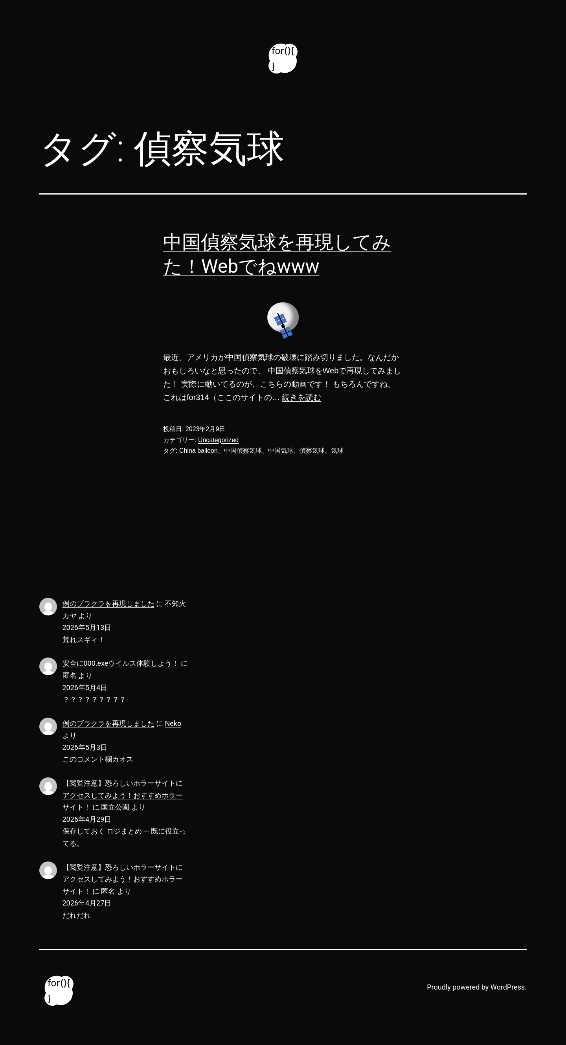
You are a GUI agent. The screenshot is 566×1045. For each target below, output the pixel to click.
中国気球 (280, 450)
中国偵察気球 (243, 450)
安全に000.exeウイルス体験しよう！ (120, 663)
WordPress (508, 987)
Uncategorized (218, 440)
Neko (173, 723)
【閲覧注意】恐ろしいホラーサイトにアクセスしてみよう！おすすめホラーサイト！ (122, 795)
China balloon (198, 450)
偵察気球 (312, 450)
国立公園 (115, 807)
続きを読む (301, 397)
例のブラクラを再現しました (108, 603)
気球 (337, 450)
